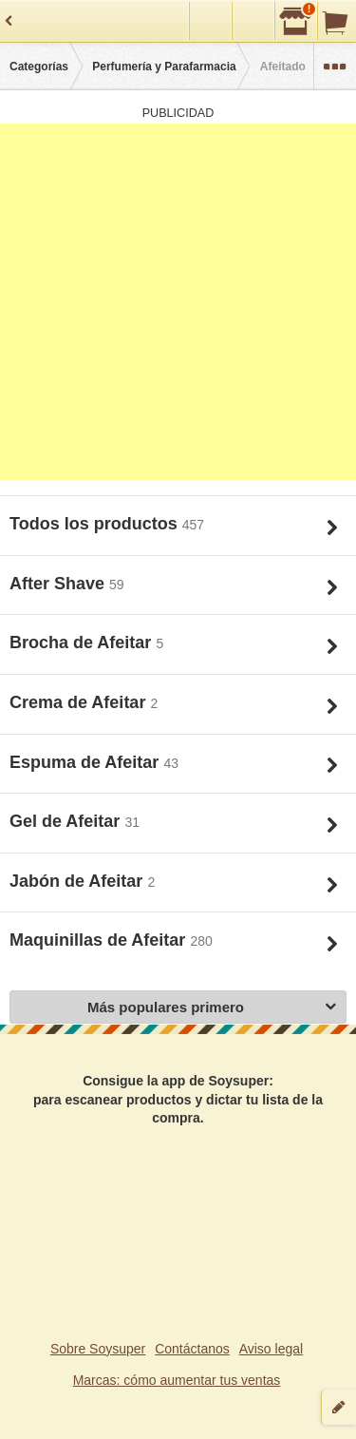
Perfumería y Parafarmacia (163, 66)
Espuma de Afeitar (86, 762)
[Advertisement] (178, 302)
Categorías (38, 66)
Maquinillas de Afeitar (99, 940)
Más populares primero (211, 1008)
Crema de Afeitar (79, 702)
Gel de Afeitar (66, 821)
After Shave (59, 583)
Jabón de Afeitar (78, 881)
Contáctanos (192, 1348)
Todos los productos (95, 523)
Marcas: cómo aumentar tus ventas (177, 1380)
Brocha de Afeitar (82, 642)
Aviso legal (271, 1348)
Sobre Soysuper (97, 1348)
